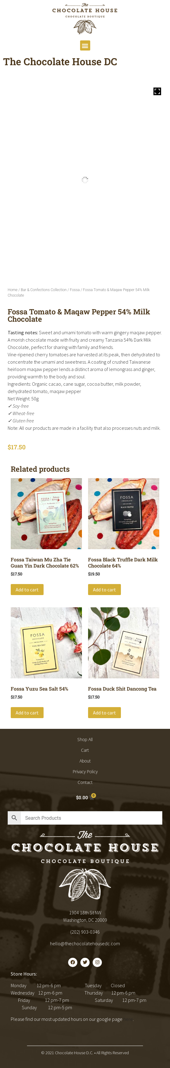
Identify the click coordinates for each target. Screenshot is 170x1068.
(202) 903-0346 (85, 932)
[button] (85, 45)
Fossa (75, 290)
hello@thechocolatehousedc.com (85, 943)
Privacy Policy (85, 771)
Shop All (85, 739)
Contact (85, 782)
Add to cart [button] (27, 589)
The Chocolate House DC (60, 61)
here (128, 1019)
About (85, 761)
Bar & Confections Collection (44, 290)
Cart (85, 750)
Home (12, 290)
